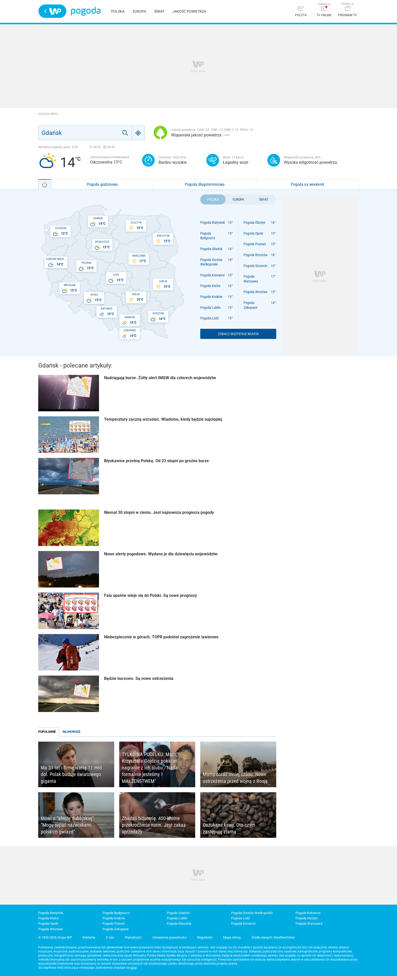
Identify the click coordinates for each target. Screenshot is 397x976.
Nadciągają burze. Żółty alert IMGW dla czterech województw (160, 377)
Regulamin (204, 937)
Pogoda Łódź (209, 318)
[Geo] (138, 133)
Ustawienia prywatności (169, 937)
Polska (118, 11)
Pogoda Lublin (210, 308)
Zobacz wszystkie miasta (238, 334)
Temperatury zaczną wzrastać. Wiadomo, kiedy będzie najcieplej (163, 419)
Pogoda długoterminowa (205, 184)
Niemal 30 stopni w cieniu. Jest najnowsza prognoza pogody (159, 512)
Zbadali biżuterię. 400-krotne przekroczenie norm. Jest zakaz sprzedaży (154, 825)
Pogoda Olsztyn (254, 222)
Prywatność (133, 937)
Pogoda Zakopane (250, 305)
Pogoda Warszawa (251, 278)
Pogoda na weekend (307, 184)
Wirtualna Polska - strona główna (52, 11)
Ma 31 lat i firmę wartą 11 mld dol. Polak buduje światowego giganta (71, 774)
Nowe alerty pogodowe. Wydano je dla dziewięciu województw (160, 554)
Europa (139, 11)
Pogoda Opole (253, 233)
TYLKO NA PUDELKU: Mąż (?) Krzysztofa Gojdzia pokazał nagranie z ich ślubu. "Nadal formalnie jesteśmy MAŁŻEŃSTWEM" (151, 767)
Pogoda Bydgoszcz (207, 235)
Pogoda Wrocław (255, 292)
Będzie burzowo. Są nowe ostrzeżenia (138, 678)
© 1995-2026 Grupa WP (55, 937)
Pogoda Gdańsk (211, 249)
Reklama (89, 937)
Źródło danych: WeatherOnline (273, 937)
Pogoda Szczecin (255, 266)
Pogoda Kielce (210, 286)
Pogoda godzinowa (102, 184)
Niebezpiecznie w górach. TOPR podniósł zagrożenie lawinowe (161, 637)
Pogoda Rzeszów (255, 255)
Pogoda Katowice (212, 275)
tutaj (133, 967)
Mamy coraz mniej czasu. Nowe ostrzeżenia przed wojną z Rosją (235, 777)
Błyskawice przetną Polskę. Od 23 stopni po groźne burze (156, 460)
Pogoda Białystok (212, 222)
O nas (110, 937)
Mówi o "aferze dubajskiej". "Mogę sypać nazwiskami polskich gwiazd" (68, 825)
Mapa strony (232, 937)
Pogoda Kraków (211, 297)
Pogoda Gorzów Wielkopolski (211, 262)
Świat (159, 11)
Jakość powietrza (189, 11)
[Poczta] (300, 12)
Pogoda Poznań (255, 244)
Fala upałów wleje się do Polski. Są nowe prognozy (150, 595)
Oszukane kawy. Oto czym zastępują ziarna (229, 828)
